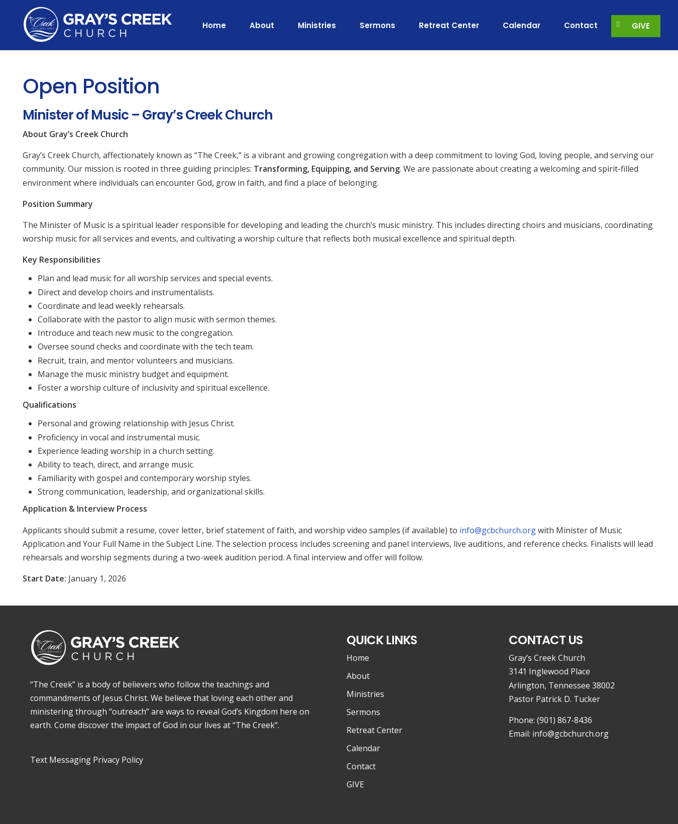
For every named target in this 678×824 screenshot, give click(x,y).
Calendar (363, 748)
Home (358, 658)
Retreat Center (374, 730)
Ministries (365, 694)
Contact (361, 766)
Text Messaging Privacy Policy (86, 759)
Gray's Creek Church (98, 24)
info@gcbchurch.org (498, 530)
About (358, 676)
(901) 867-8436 (564, 720)
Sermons (363, 712)
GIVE (355, 784)
